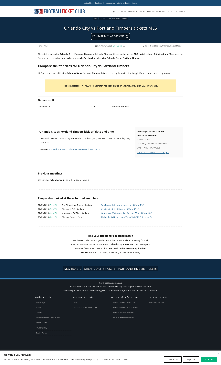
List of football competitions (123, 302)
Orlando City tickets (99, 269)
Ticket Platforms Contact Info (48, 318)
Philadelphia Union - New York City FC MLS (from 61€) (126, 217)
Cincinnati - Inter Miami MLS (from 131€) (120, 209)
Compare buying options (108, 36)
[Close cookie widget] (218, 353)
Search (180, 11)
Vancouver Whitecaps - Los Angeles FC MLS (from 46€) (126, 213)
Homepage (40, 302)
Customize (172, 359)
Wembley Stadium (156, 302)
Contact (39, 312)
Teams (120, 11)
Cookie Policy (41, 333)
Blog (76, 302)
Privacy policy (41, 328)
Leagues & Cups (135, 11)
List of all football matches (122, 312)
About (38, 307)
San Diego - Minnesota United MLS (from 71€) (122, 205)
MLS (95, 19)
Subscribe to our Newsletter (85, 307)
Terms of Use (41, 323)
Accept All (209, 359)
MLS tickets (72, 269)
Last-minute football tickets (160, 11)
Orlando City (105, 19)
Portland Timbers (119, 19)
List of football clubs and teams (125, 307)
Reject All (191, 359)
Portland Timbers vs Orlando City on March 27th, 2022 (74, 149)
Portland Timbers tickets (137, 269)
